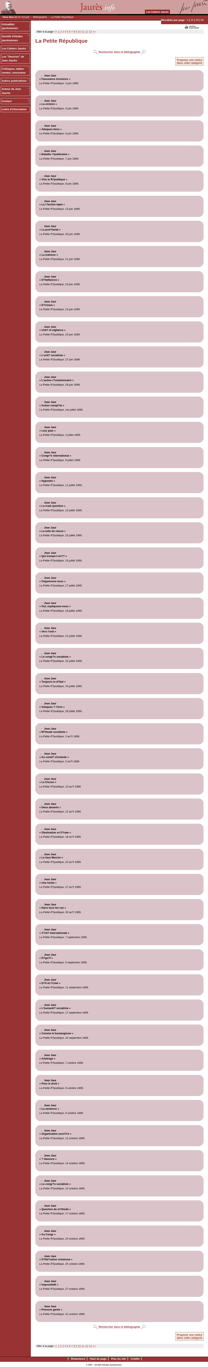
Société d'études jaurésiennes (12, 38)
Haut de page (98, 1358)
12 (86, 31)
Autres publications (14, 80)
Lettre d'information (14, 109)
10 (192, 20)
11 (82, 31)
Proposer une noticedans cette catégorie (189, 61)
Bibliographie (40, 17)
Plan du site (118, 1358)
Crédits (135, 1358)
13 (90, 31)
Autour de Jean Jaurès (11, 91)
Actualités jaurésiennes (10, 26)
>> (94, 31)
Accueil (25, 17)
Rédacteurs (78, 1358)
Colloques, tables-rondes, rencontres (14, 70)
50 (202, 20)
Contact (7, 101)
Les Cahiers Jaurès (157, 12)
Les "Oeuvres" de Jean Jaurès (13, 58)
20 (197, 20)
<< (55, 31)
